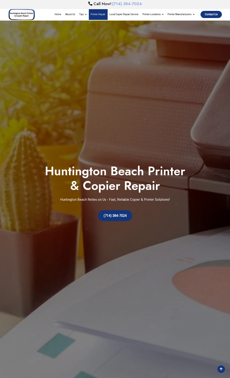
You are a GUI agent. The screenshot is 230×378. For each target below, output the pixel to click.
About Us (70, 14)
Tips (81, 14)
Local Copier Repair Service (123, 14)
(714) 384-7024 (115, 216)
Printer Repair (98, 14)
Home (58, 14)
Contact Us (211, 14)
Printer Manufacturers (180, 14)
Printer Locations (152, 14)
